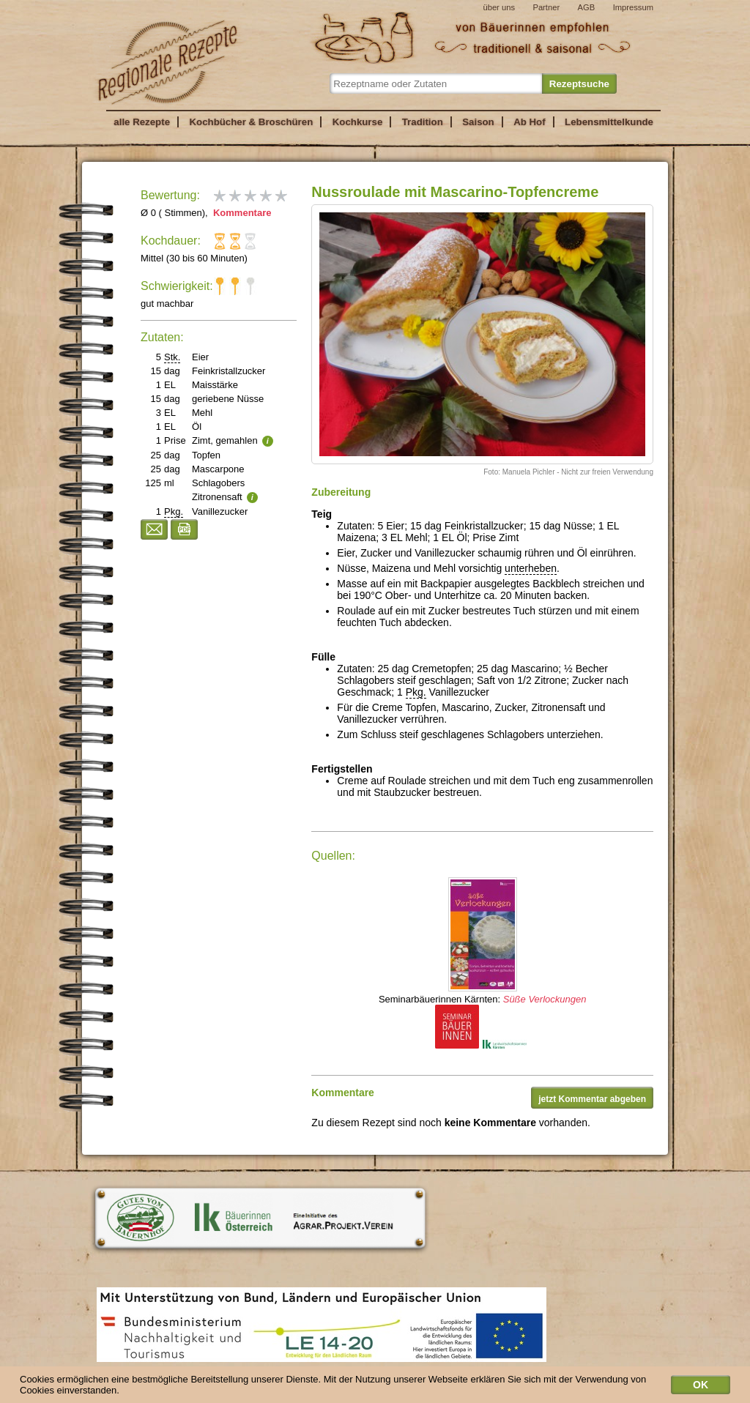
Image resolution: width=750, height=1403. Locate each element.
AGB (586, 7)
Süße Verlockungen (545, 999)
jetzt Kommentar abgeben (592, 1099)
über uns (499, 7)
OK (700, 1386)
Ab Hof (529, 121)
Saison (478, 121)
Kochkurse (358, 121)
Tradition (422, 121)
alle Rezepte (142, 121)
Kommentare (240, 212)
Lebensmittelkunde (609, 121)
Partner (546, 7)
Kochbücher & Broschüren (251, 121)
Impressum (633, 7)
